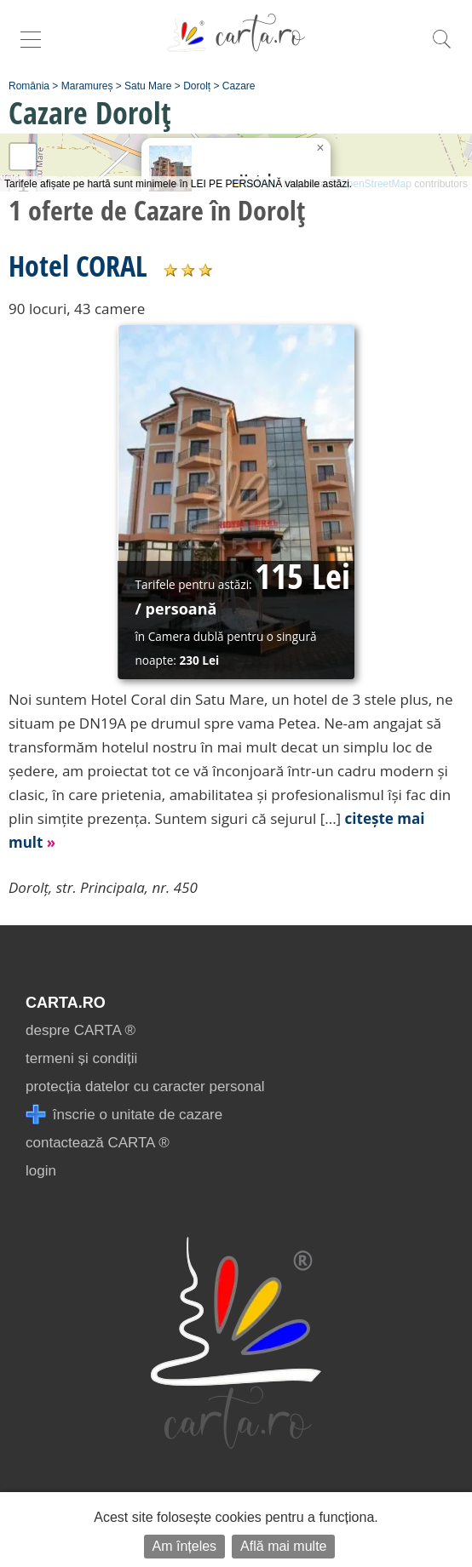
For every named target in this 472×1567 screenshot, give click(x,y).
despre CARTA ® (80, 1030)
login (41, 1171)
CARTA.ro (66, 1002)
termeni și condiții (81, 1058)
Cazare (239, 86)
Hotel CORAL (78, 265)
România (29, 86)
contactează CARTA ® (98, 1143)
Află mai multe (283, 1546)
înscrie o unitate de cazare (124, 1115)
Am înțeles (185, 1546)
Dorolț (196, 86)
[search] (441, 48)
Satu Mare (147, 86)
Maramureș (87, 86)
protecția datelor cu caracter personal (145, 1086)
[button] (320, 148)
